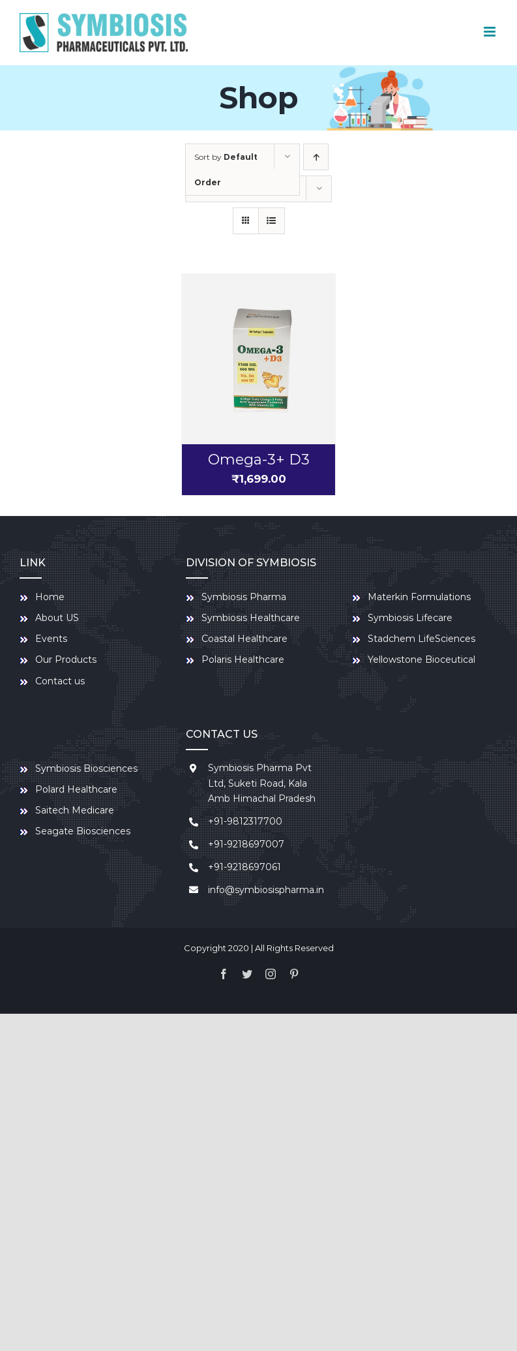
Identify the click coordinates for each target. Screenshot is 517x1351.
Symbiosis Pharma (243, 597)
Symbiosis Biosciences (86, 768)
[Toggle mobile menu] (490, 31)
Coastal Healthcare (244, 639)
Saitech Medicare (74, 810)
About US (57, 618)
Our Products (65, 659)
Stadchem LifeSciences (421, 639)
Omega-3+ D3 (259, 459)
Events (51, 639)
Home (50, 597)
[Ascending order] (316, 157)
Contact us (60, 681)
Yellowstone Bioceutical (421, 659)
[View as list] (271, 221)
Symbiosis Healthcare (250, 618)
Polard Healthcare (76, 789)
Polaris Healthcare (242, 659)
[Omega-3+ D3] (258, 359)
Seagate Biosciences (82, 831)
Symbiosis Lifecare (410, 618)
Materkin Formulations (419, 597)
